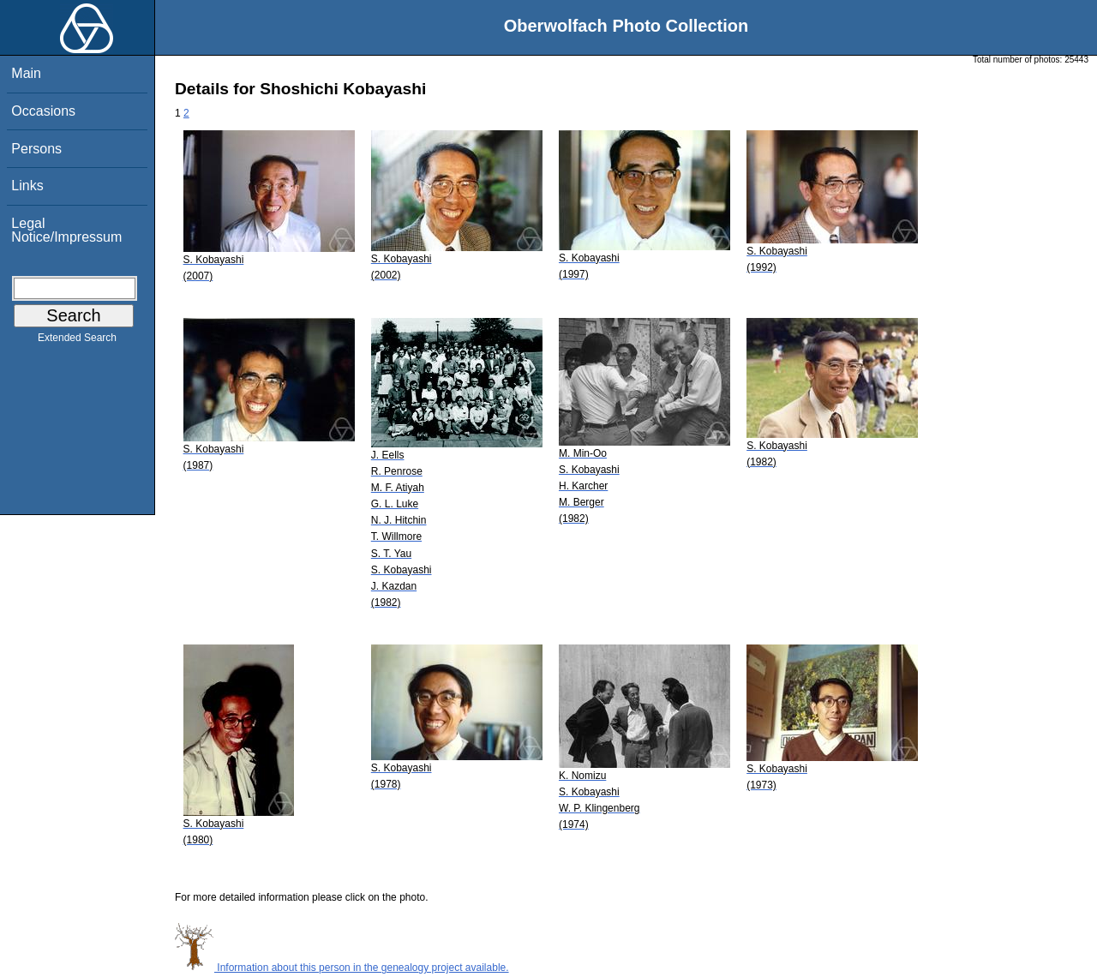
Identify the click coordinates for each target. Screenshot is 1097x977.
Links (27, 185)
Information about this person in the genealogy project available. (342, 968)
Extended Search (77, 341)
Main (26, 73)
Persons (36, 148)
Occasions (43, 111)
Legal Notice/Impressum (66, 230)
